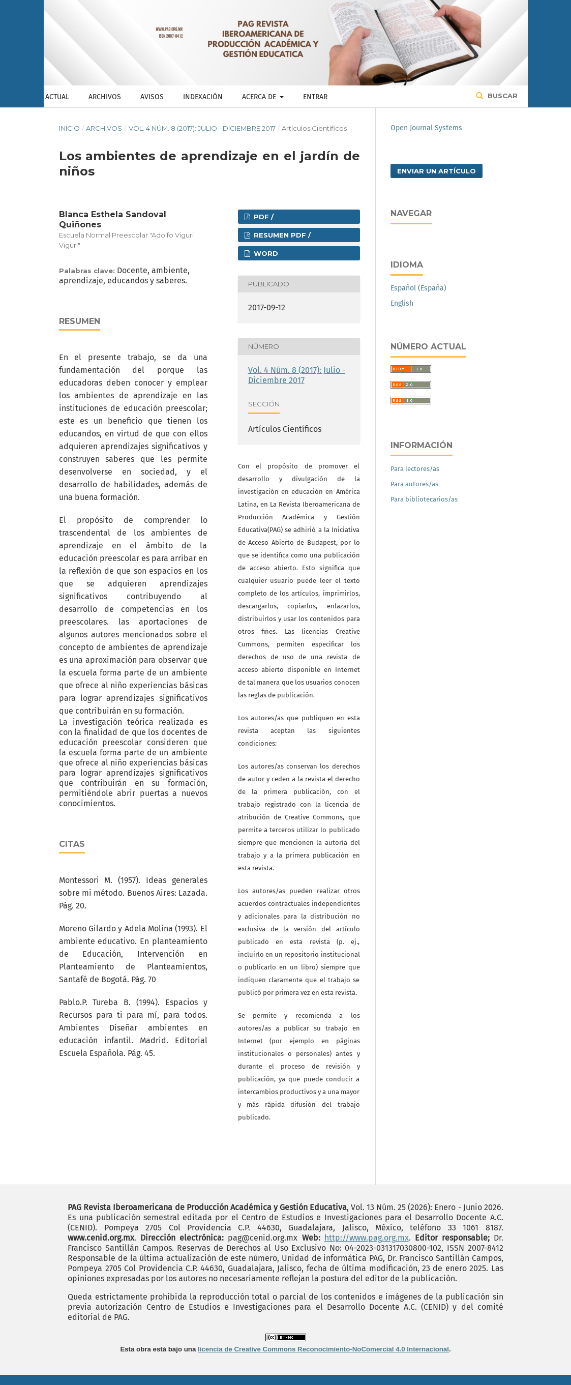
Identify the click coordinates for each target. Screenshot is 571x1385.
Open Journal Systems (426, 128)
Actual (57, 97)
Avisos (152, 97)
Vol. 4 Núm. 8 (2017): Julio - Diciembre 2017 (202, 128)
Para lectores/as (414, 469)
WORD (265, 253)
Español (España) (418, 288)
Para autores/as (414, 484)
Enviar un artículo (436, 171)
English (401, 303)
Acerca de (260, 97)
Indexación (203, 97)
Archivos (104, 97)
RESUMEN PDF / (281, 235)
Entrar (315, 97)
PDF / (263, 217)
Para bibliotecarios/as (424, 499)
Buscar (502, 96)
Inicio (69, 128)
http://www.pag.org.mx (366, 1238)
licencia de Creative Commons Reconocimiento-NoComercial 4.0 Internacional (323, 1349)
